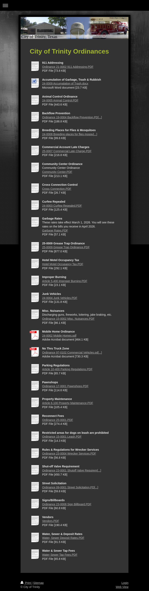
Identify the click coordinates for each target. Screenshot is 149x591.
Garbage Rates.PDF (55, 230)
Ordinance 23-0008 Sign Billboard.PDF (66, 504)
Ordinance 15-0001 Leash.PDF (62, 436)
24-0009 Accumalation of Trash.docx (65, 83)
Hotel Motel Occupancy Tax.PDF (62, 264)
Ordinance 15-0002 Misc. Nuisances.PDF (68, 318)
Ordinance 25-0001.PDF (57, 420)
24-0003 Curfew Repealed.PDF (62, 205)
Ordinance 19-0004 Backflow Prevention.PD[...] (72, 117)
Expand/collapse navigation (74, 5)
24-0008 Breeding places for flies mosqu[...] (69, 134)
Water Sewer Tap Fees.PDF (60, 554)
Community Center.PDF (57, 172)
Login (125, 582)
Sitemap (38, 582)
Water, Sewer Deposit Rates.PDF (63, 537)
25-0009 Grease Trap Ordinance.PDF (66, 247)
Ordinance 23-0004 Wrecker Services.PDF (69, 453)
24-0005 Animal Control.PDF (60, 100)
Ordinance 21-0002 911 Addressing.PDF (67, 66)
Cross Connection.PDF (56, 188)
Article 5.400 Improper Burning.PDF (64, 281)
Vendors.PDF (50, 521)
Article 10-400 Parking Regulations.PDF (67, 369)
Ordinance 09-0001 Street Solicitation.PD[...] (70, 487)
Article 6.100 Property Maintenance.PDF (67, 403)
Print (26, 582)
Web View (122, 587)
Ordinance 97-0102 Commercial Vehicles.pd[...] (72, 352)
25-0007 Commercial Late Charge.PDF (67, 151)
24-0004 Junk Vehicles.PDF (59, 298)
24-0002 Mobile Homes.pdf (59, 335)
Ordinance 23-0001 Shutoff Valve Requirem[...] (71, 470)
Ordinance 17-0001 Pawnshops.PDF (65, 386)
